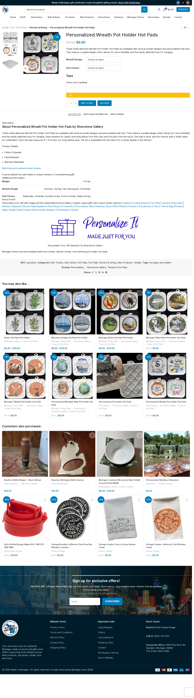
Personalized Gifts (84, 212)
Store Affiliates (105, 665)
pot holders (165, 268)
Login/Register (105, 635)
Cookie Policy (57, 650)
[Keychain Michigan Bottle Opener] (72, 462)
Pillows (122, 212)
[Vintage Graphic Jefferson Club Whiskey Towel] (167, 526)
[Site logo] (8, 12)
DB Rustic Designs (31, 491)
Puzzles (132, 212)
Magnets (16, 212)
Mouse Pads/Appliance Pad (37, 212)
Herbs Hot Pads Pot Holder (17, 342)
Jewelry (166, 209)
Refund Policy (57, 645)
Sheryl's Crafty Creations (125, 494)
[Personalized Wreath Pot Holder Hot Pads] (167, 384)
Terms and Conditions (61, 640)
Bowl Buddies (105, 494)
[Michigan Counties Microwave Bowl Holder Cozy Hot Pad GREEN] (119, 462)
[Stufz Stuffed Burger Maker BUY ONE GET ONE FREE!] (24, 526)
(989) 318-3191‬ (161, 644)
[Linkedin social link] (103, 278)
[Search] (89, 13)
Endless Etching (167, 491)
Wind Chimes (24, 216)
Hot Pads (155, 209)
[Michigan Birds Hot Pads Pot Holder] (119, 317)
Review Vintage (59, 559)
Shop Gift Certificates (129, 2)
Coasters (126, 209)
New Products (124, 268)
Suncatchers (144, 212)
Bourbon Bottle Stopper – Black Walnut (24, 487)
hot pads (153, 268)
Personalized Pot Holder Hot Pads (116, 410)
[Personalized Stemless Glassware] (167, 462)
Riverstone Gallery (96, 273)
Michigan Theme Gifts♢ (63, 346)
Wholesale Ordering (108, 660)
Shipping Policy (58, 655)
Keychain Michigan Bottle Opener (69, 487)
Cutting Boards (140, 209)
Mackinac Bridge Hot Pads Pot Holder (71, 342)
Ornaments (67, 212)
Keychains (177, 209)
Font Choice (72, 74)
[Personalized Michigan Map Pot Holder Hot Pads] (72, 384)
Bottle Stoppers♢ (13, 491)
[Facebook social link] (178, 3)
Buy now (104, 109)
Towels (178, 212)
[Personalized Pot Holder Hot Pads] (119, 384)
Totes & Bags (167, 212)
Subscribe (112, 609)
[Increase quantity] (75, 109)
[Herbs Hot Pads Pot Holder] (24, 317)
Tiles (155, 212)
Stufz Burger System (14, 559)
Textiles (137, 268)
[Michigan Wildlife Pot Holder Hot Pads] (24, 384)
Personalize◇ (78, 273)
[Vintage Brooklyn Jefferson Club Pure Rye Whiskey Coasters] (72, 526)
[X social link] (183, 3)
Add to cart (87, 109)
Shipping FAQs (105, 650)
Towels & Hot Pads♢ (118, 273)
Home (5, 33)
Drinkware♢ (153, 491)
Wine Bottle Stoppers (44, 216)
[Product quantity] (71, 109)
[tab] (74, 120)
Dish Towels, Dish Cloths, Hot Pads (69, 268)
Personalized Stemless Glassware (164, 487)
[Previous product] (181, 34)
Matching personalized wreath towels (21, 174)
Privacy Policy (57, 635)
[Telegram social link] (106, 278)
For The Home (19, 33)
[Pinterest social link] (99, 278)
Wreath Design (74, 65)
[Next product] (188, 34)
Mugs (56, 212)
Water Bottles (9, 216)
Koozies (6, 212)
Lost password (105, 645)
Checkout (183, 13)
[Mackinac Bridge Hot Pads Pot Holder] (72, 317)
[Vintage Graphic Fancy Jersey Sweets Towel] (119, 526)
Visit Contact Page (165, 635)
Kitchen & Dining (38, 33)
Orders (101, 640)
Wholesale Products (67, 216)
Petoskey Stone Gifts (106, 212)
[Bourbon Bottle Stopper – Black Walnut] (24, 462)
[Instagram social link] (188, 3)
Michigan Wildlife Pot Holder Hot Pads (23, 410)
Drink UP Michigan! (60, 491)
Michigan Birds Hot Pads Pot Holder (117, 342)
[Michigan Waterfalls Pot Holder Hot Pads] (167, 317)
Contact (102, 655)
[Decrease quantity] (67, 109)
